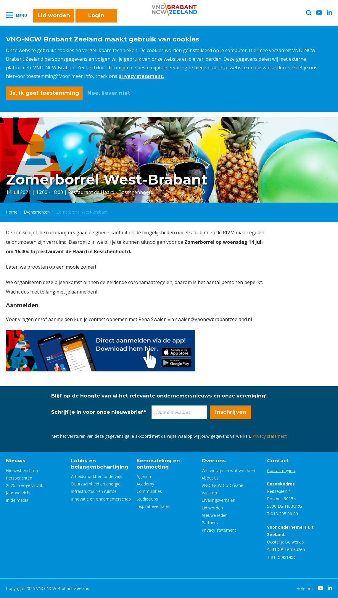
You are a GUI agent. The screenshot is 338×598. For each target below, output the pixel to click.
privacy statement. (141, 76)
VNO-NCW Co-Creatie (222, 485)
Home (11, 212)
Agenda (143, 476)
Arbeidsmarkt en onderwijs (96, 476)
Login (96, 15)
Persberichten (19, 478)
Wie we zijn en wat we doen (228, 470)
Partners (210, 522)
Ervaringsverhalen (218, 500)
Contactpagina (281, 470)
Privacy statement (269, 436)
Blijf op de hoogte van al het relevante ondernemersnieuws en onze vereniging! (159, 396)
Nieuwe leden (215, 515)
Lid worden (54, 15)
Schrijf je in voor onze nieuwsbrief (98, 412)
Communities (149, 491)
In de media (17, 500)
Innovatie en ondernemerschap (101, 499)
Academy (145, 484)
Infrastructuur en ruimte (94, 491)
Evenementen (37, 212)
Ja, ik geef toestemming (44, 93)
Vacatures (211, 493)
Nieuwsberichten (22, 470)
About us (210, 478)
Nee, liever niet (108, 93)
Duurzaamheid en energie (95, 484)
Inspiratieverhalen (153, 506)
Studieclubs (147, 499)
